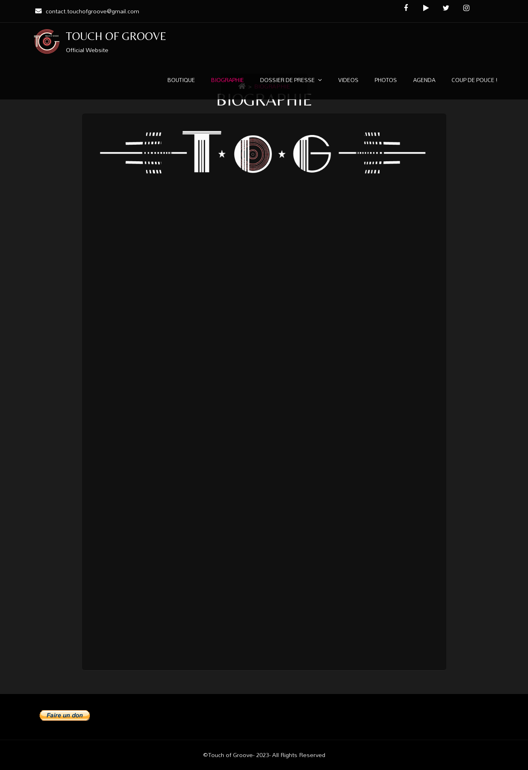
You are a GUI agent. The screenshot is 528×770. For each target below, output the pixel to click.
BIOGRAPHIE (227, 80)
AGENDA (424, 80)
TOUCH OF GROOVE (116, 36)
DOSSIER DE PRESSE (287, 80)
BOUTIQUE (181, 80)
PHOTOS (386, 80)
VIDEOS (348, 80)
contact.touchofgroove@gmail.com (86, 11)
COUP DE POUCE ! (475, 80)
